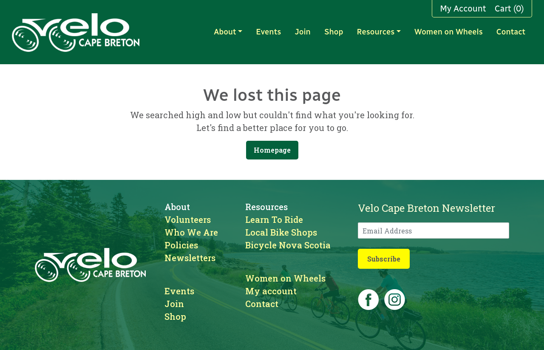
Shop (333, 32)
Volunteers (187, 219)
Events (268, 32)
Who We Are (191, 232)
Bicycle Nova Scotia (288, 244)
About (225, 32)
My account (271, 290)
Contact (510, 32)
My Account (463, 8)
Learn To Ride (274, 219)
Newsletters (189, 257)
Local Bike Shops (281, 232)
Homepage (272, 149)
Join (303, 32)
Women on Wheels (448, 32)
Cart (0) (509, 8)
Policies (181, 244)
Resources (375, 32)
